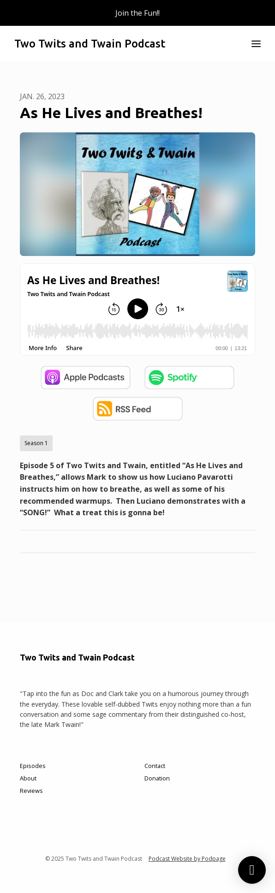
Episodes (33, 766)
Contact (154, 766)
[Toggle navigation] (256, 43)
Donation (157, 778)
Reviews (31, 790)
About (28, 778)
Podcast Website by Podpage (187, 859)
